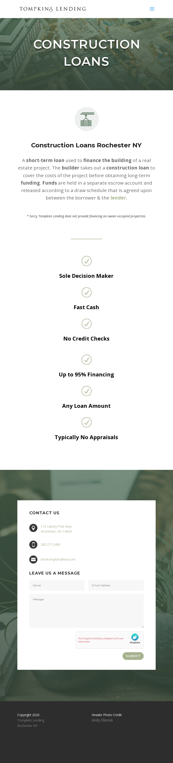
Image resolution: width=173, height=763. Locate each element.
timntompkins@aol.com (58, 559)
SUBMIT (133, 656)
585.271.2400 (50, 544)
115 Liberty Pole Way (56, 527)
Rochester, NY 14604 (56, 531)
